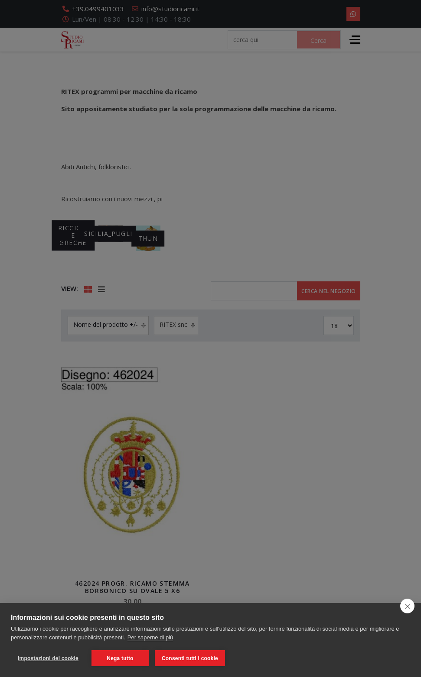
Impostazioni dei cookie (48, 658)
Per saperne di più (150, 637)
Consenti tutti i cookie (190, 658)
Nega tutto (120, 658)
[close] (407, 606)
